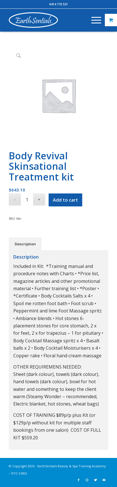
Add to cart (65, 200)
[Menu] (93, 20)
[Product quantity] (27, 199)
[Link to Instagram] (87, 480)
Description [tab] (25, 243)
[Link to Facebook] (78, 480)
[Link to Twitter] (95, 480)
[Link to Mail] (104, 480)
